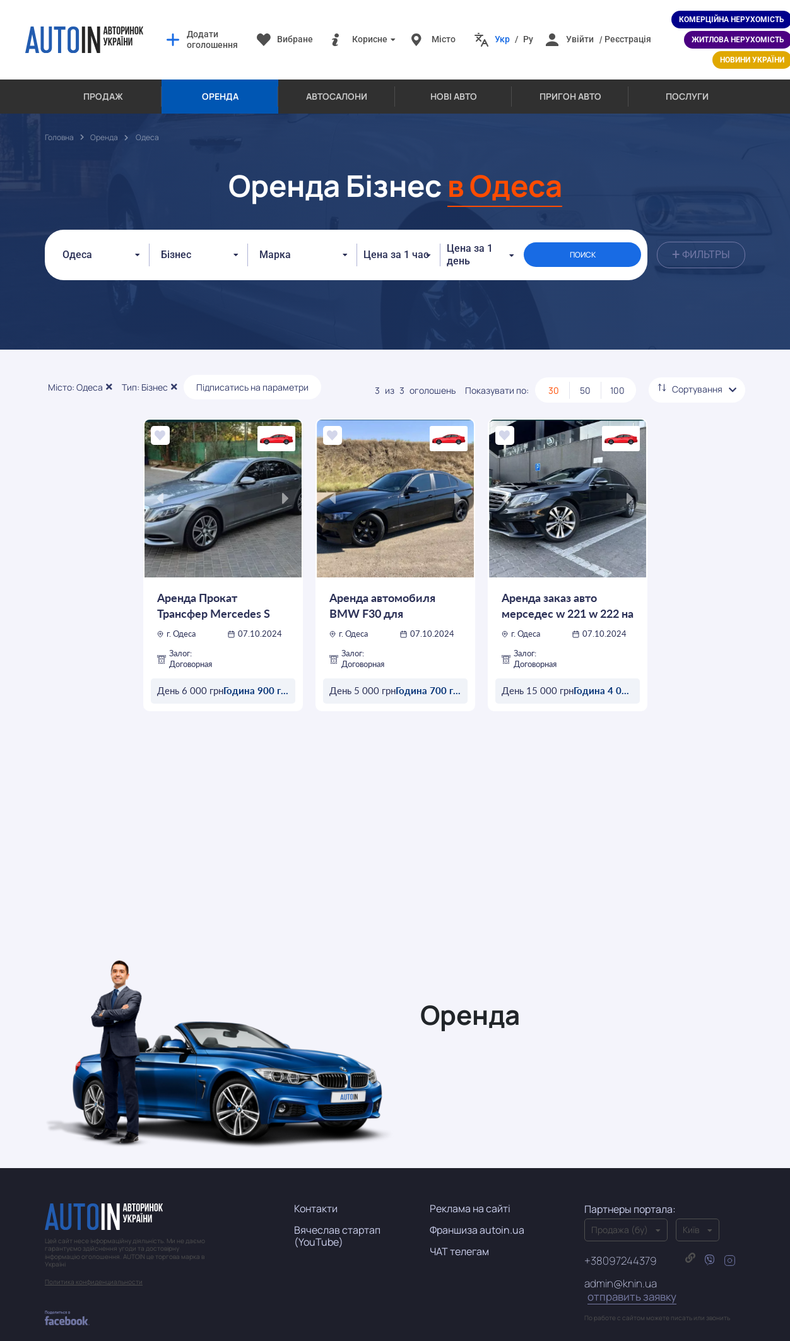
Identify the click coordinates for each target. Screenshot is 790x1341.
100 (617, 378)
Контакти (316, 1196)
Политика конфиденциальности (94, 1269)
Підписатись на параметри (252, 375)
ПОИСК (598, 248)
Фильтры (701, 248)
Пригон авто (570, 96)
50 (585, 378)
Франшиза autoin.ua (477, 1217)
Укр (502, 39)
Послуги (687, 96)
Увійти (580, 39)
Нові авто (453, 96)
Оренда (220, 96)
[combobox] (100, 248)
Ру (528, 39)
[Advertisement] (395, 840)
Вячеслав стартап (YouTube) (337, 1223)
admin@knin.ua (630, 1278)
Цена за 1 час (395, 248)
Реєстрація (627, 39)
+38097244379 (620, 1248)
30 (553, 378)
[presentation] (160, 486)
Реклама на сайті (470, 1196)
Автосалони (336, 96)
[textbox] (279, 248)
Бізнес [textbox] (176, 248)
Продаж (103, 96)
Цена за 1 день (498, 248)
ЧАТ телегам (459, 1239)
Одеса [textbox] (77, 248)
